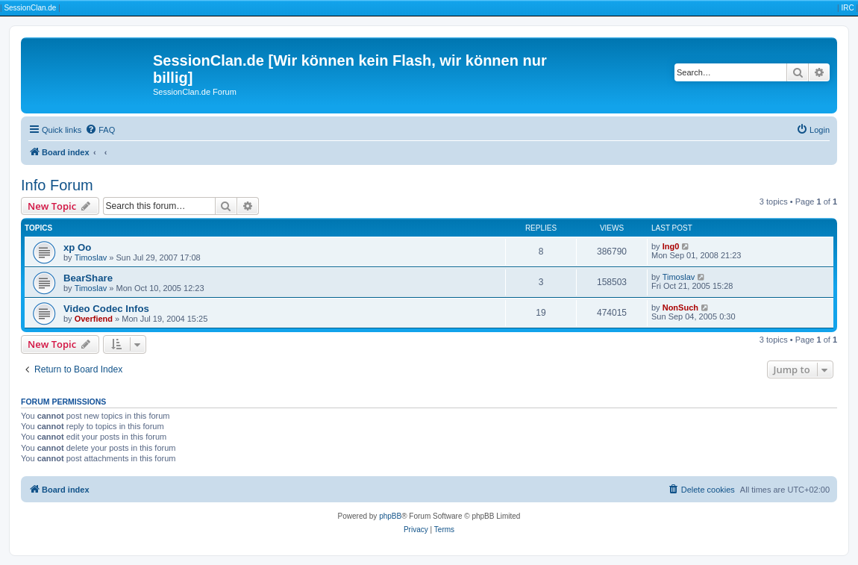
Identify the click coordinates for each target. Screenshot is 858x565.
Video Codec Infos (106, 308)
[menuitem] (100, 130)
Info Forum (57, 185)
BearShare (88, 278)
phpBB (390, 516)
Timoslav (91, 257)
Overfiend (94, 318)
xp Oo (77, 247)
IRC (847, 8)
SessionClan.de (30, 8)
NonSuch (680, 307)
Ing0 (671, 246)
